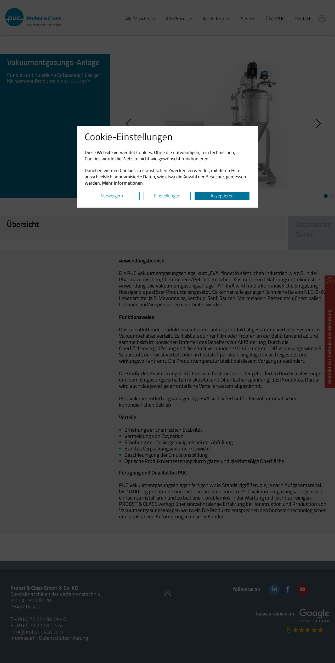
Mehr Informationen (122, 182)
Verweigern (112, 195)
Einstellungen (167, 195)
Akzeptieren (222, 195)
